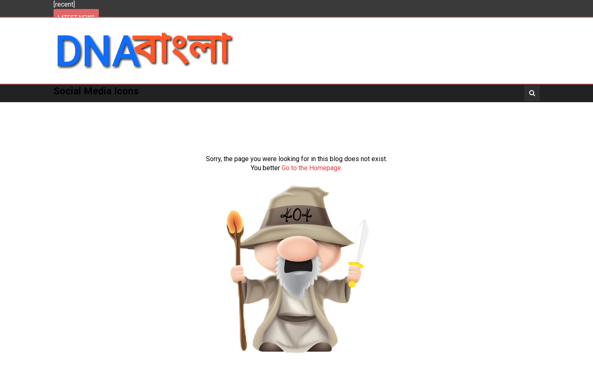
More (299, 107)
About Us (74, 125)
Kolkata (141, 107)
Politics (102, 107)
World (269, 107)
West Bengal (185, 107)
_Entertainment (345, 107)
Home (68, 107)
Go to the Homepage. (312, 168)
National (232, 107)
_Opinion (494, 107)
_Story (458, 107)
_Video (425, 107)
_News (393, 107)
